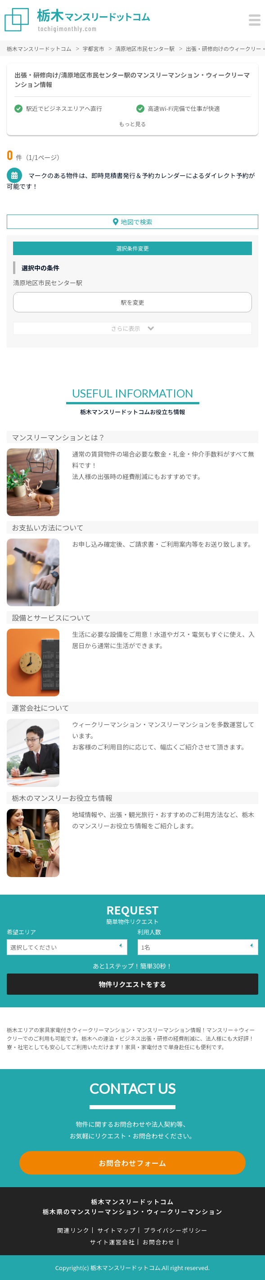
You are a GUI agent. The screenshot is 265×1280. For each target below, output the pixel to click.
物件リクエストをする (132, 984)
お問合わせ (159, 1242)
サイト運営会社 (112, 1242)
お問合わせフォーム (132, 1162)
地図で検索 (137, 221)
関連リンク (73, 1230)
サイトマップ (116, 1230)
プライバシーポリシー (176, 1230)
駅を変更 (132, 302)
